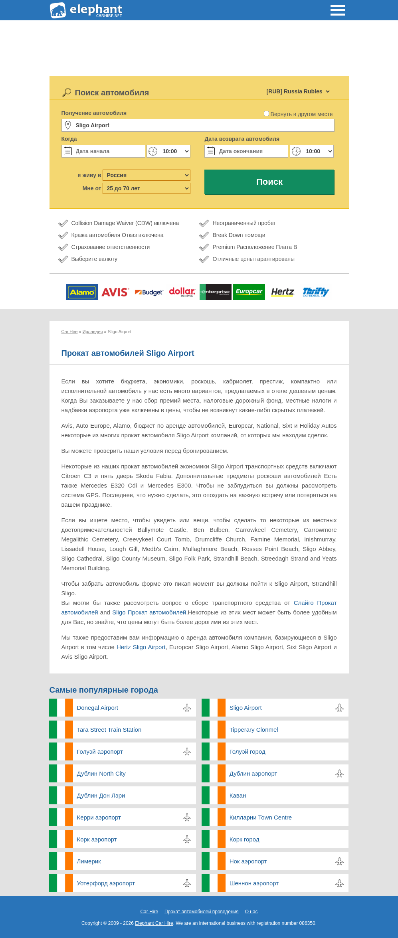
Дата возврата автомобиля (241, 139)
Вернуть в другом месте (302, 114)
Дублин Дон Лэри (101, 795)
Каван (238, 795)
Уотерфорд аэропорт (106, 883)
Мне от (92, 188)
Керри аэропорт (99, 817)
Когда (69, 139)
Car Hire (149, 911)
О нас (251, 911)
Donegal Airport (97, 707)
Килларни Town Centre (261, 817)
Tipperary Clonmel (254, 729)
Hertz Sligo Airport (141, 647)
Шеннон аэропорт (254, 883)
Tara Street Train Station (109, 729)
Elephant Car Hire (154, 923)
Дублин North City (101, 773)
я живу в (89, 175)
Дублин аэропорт (253, 773)
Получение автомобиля (94, 113)
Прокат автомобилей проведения (201, 911)
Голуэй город (247, 751)
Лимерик (89, 861)
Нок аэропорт (248, 861)
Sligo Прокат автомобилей (149, 612)
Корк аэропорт (97, 839)
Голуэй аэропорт (100, 751)
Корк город (244, 839)
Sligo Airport (246, 707)
